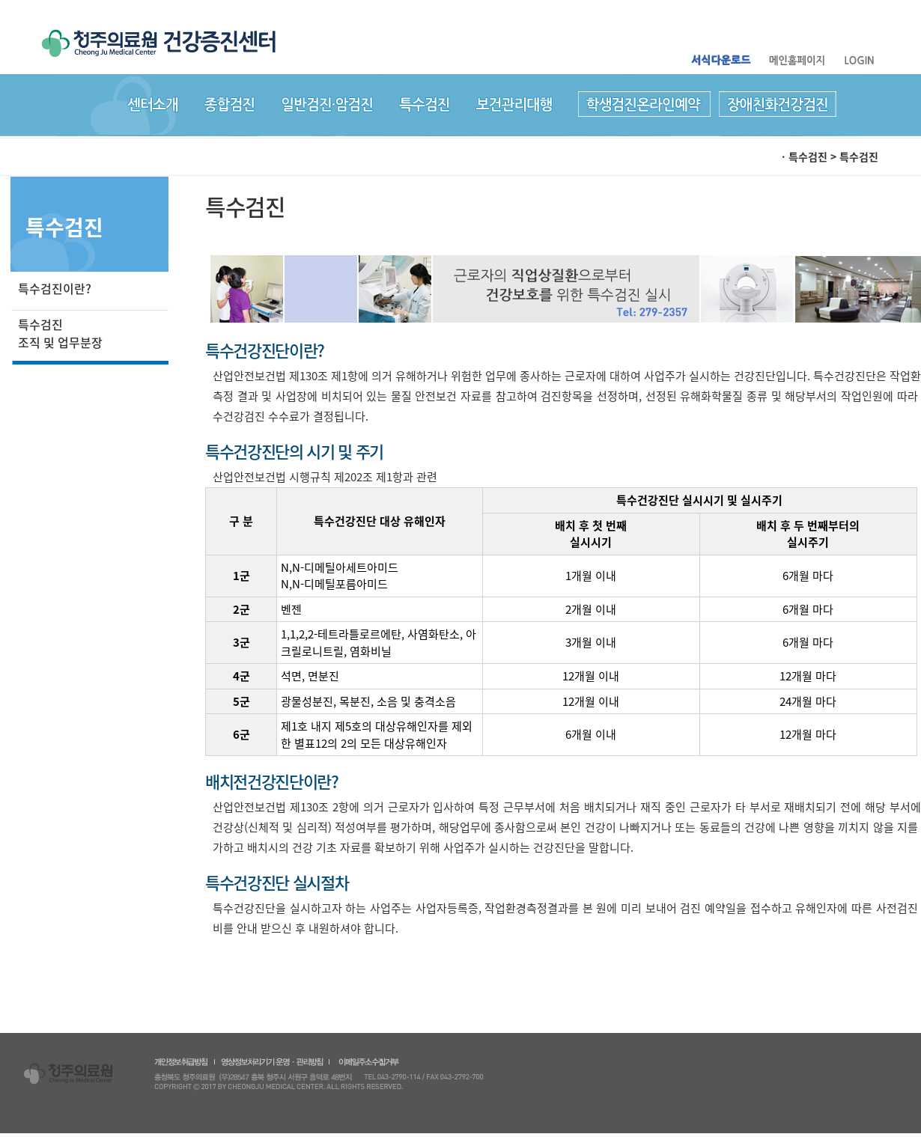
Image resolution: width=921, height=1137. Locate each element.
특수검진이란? (54, 288)
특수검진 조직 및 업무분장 (60, 333)
